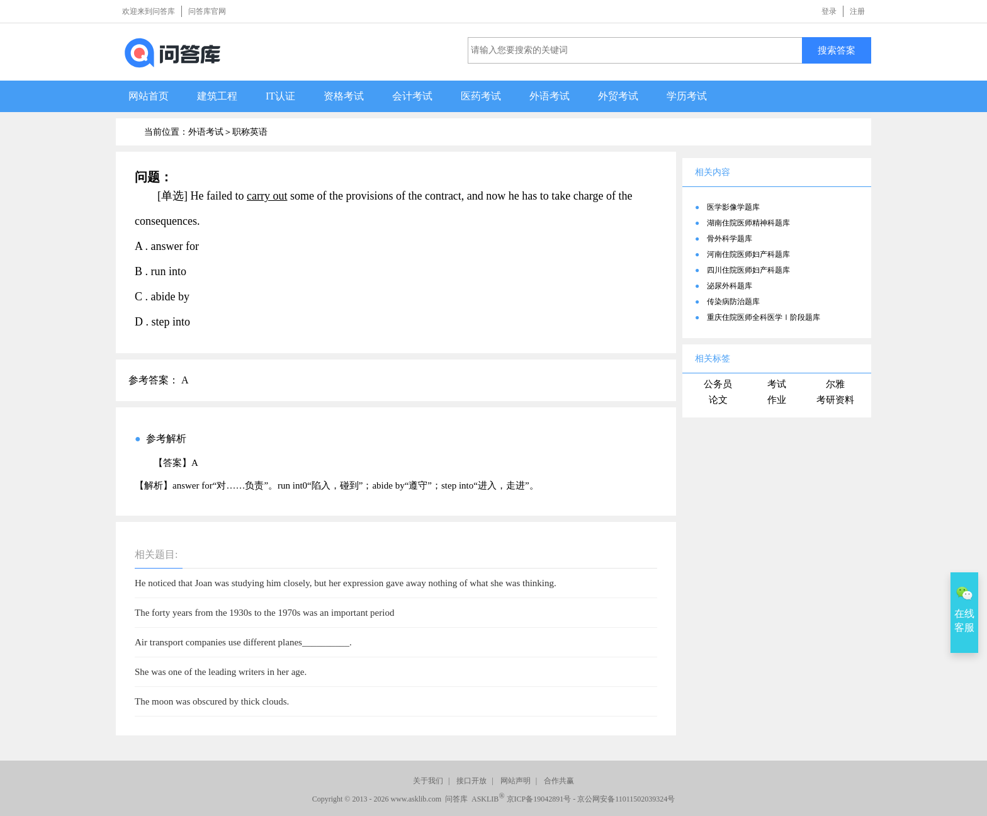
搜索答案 (836, 50)
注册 (857, 11)
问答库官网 (207, 11)
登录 (829, 11)
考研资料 (835, 400)
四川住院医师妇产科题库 (748, 270)
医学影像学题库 (733, 207)
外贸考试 (618, 96)
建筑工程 (217, 96)
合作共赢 (559, 780)
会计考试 (412, 96)
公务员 (718, 384)
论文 (718, 400)
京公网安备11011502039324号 (626, 799)
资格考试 (344, 96)
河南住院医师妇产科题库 (748, 254)
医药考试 (481, 96)
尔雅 (835, 384)
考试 (776, 384)
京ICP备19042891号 (539, 799)
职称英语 (250, 132)
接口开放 (471, 780)
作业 (776, 400)
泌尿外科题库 (729, 285)
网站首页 (148, 96)
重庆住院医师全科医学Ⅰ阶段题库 (763, 317)
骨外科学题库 (729, 238)
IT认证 (280, 96)
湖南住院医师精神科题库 (748, 222)
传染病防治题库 (733, 301)
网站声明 (515, 780)
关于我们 (428, 780)
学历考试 (687, 96)
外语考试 (549, 96)
